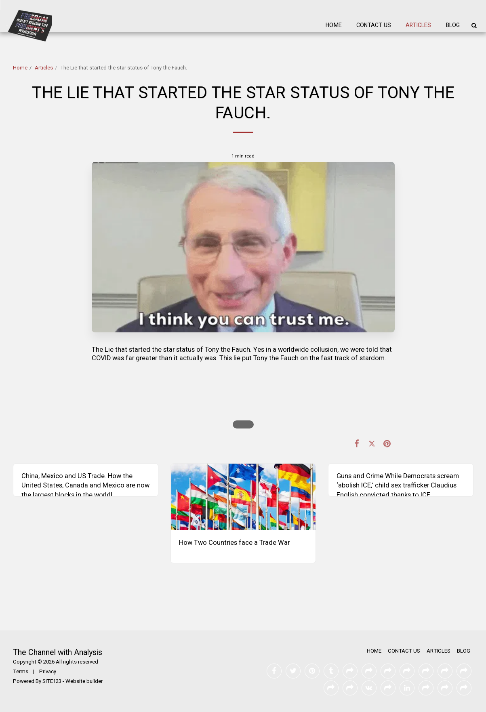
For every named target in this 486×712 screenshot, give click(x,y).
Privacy (47, 672)
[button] (474, 25)
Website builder (84, 681)
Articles (44, 68)
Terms (20, 672)
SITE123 (51, 681)
